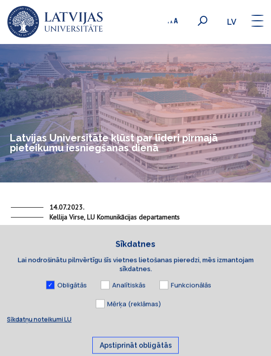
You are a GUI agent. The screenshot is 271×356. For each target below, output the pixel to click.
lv (231, 22)
